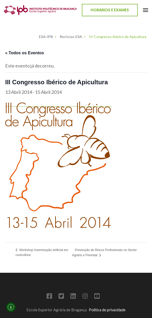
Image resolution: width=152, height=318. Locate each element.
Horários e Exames (110, 10)
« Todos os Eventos (24, 53)
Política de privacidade (107, 310)
